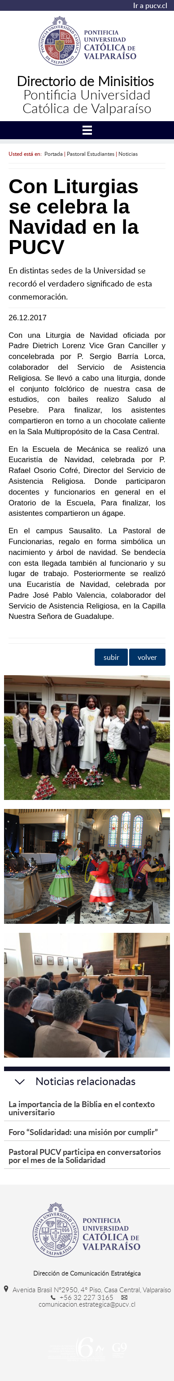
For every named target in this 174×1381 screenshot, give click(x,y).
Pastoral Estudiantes (90, 153)
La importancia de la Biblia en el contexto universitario (82, 1108)
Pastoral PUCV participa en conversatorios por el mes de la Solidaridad (85, 1155)
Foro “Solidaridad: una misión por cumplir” (83, 1131)
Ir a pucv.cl (150, 5)
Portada (53, 153)
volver (147, 657)
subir (111, 657)
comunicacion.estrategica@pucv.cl (87, 1300)
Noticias (128, 153)
